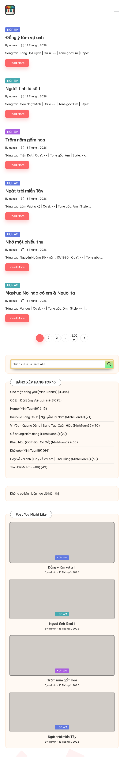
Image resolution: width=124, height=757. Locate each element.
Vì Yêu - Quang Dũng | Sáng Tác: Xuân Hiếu (41, 426)
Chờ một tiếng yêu (23, 392)
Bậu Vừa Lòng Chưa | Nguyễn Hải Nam (37, 417)
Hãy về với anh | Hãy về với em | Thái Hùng (40, 459)
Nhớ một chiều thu (24, 242)
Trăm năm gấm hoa (25, 140)
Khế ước (16, 451)
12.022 (74, 338)
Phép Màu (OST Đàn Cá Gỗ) (30, 442)
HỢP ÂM (12, 30)
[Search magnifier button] (109, 364)
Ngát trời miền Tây (24, 191)
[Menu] (116, 10)
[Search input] (59, 364)
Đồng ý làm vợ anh (24, 37)
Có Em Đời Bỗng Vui (24, 400)
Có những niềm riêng (24, 434)
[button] (84, 338)
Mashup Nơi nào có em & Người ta (40, 293)
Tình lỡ (15, 467)
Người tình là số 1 (22, 88)
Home (14, 409)
